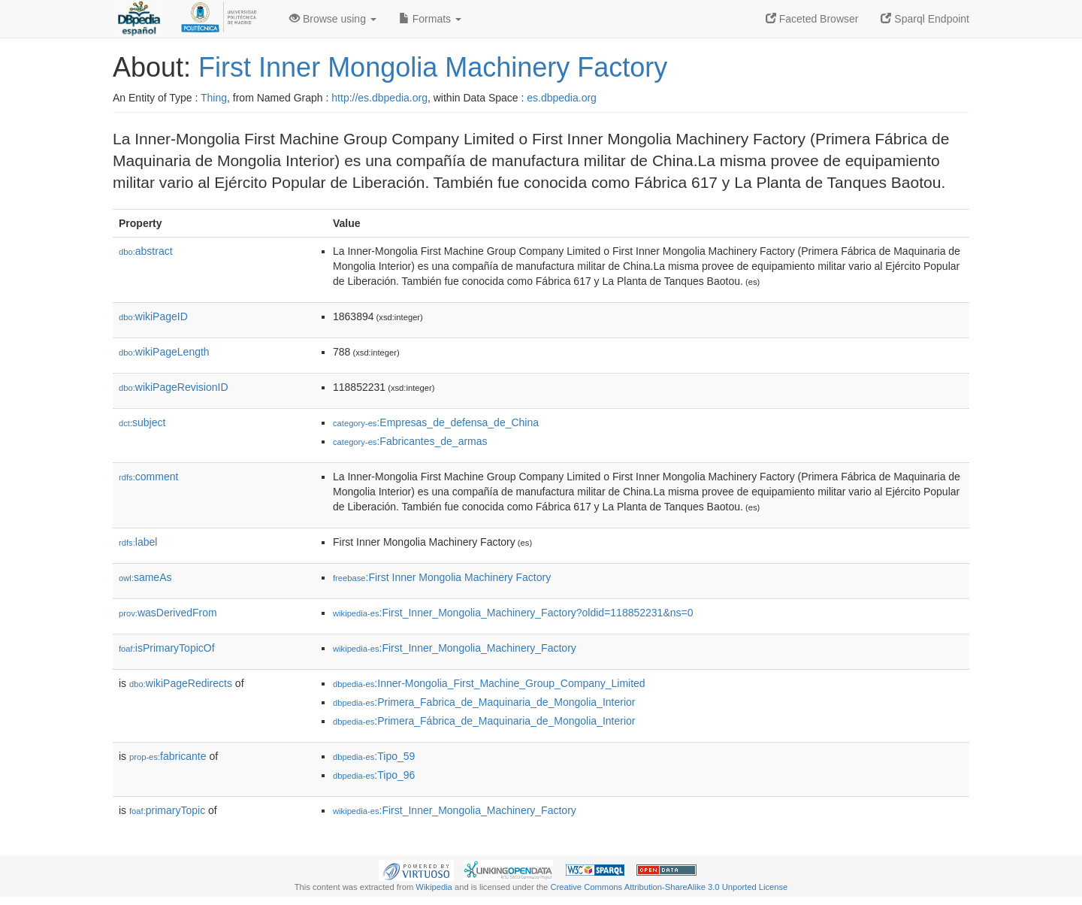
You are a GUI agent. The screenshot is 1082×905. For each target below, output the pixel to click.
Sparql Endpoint (925, 19)
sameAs (145, 577)
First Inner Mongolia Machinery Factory (432, 67)
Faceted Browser (812, 19)
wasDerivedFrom (168, 613)
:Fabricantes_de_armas (410, 441)
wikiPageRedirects (180, 683)
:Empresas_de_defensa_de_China (436, 422)
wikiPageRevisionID (173, 387)
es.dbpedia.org (562, 98)
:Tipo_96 (374, 775)
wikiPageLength (164, 352)
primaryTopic (167, 810)
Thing (214, 98)
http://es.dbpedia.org (379, 98)
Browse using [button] (332, 19)
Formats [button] (430, 19)
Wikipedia (434, 886)
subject (142, 422)
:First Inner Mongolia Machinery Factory (442, 577)
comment (148, 477)
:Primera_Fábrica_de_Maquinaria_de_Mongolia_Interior (484, 721)
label (138, 542)
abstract (146, 251)
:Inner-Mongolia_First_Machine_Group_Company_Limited (489, 683)
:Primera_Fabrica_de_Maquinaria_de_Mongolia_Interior (484, 702)
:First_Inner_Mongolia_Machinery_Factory (454, 648)
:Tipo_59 (374, 756)
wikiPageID (153, 316)
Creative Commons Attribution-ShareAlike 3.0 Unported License (668, 886)
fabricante (168, 756)
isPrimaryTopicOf (167, 648)
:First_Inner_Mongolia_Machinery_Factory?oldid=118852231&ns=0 (513, 613)
